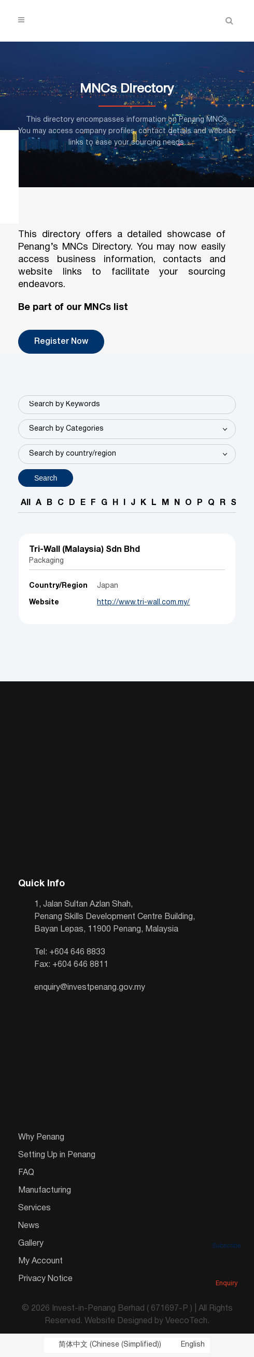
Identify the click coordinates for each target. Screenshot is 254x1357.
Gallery (31, 1243)
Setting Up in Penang (56, 1155)
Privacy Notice (45, 1279)
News (28, 1226)
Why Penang (41, 1137)
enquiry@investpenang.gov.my (89, 987)
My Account (40, 1261)
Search (45, 478)
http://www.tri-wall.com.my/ (143, 602)
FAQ (26, 1173)
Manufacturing (44, 1190)
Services (34, 1208)
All (26, 503)
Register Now (61, 341)
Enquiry (226, 1269)
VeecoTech (186, 1321)
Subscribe (226, 1231)
